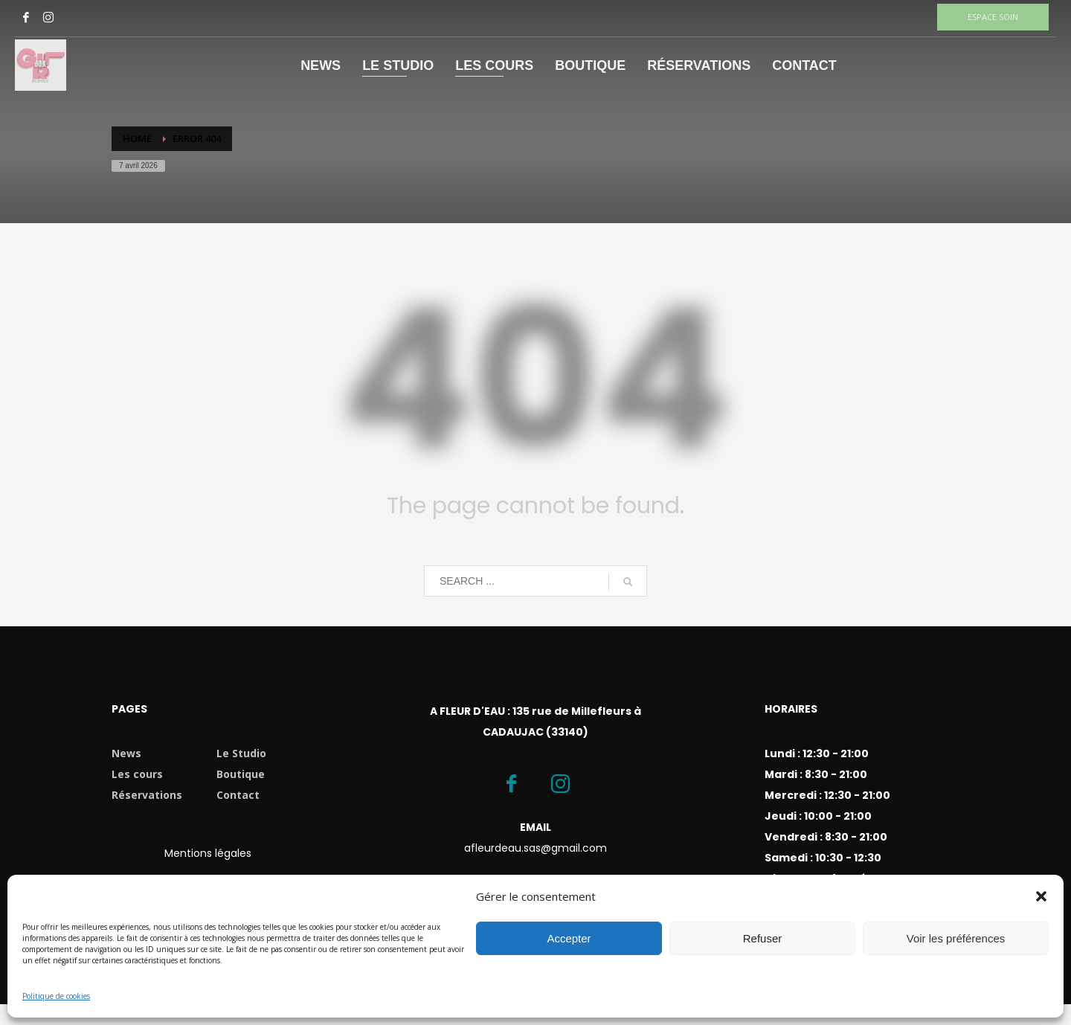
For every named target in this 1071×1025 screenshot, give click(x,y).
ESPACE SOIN (993, 16)
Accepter (569, 938)
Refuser (762, 938)
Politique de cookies (56, 996)
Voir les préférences (956, 938)
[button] (1041, 896)
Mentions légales (207, 853)
